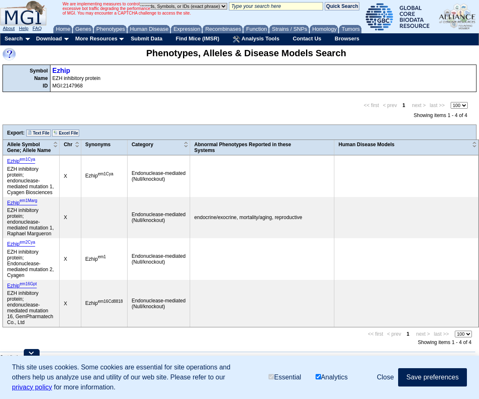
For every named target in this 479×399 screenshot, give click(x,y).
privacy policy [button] (32, 387)
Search (14, 38)
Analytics (332, 377)
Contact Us (307, 38)
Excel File (65, 132)
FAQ (37, 28)
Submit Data (147, 38)
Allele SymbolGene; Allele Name (29, 147)
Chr (68, 144)
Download (49, 38)
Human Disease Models (366, 144)
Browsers (347, 38)
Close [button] (385, 377)
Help (23, 28)
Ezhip (61, 70)
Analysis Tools (256, 39)
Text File (39, 132)
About (9, 28)
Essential (284, 377)
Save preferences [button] (432, 377)
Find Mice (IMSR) (197, 38)
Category (142, 144)
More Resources (96, 38)
